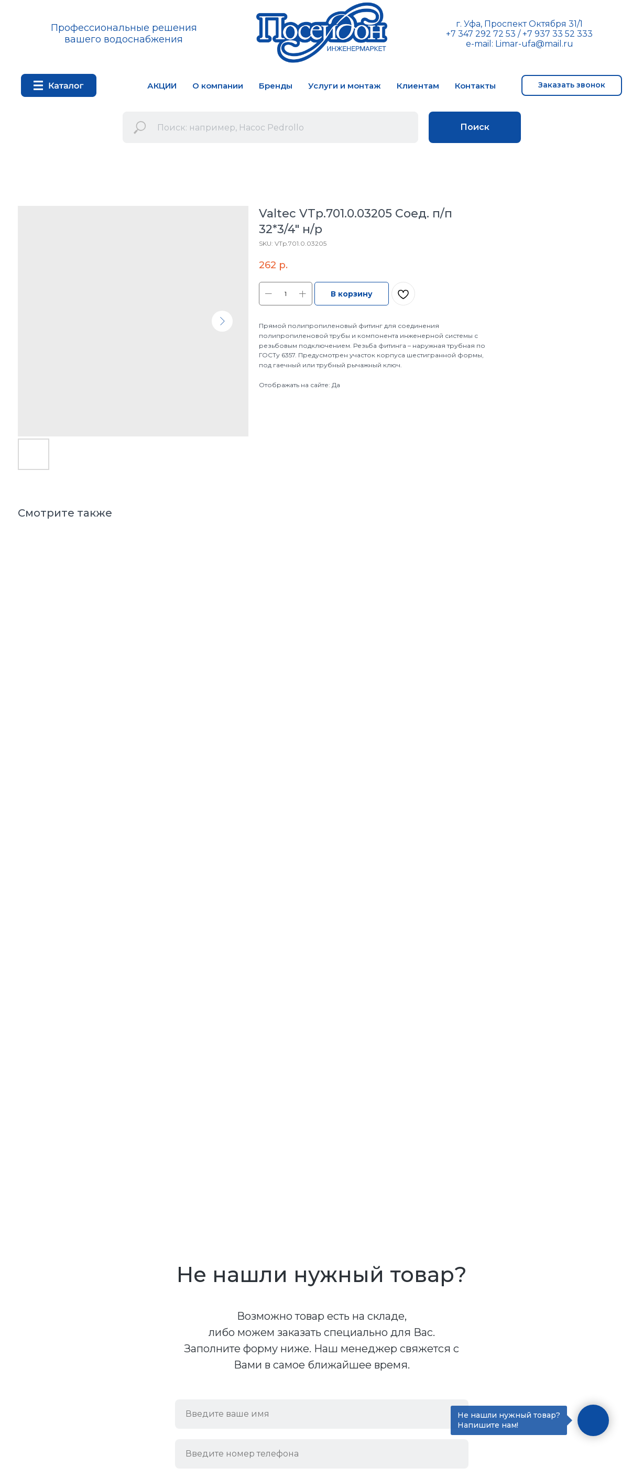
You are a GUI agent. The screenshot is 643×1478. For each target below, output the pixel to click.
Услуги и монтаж (344, 86)
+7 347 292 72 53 (481, 34)
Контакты (475, 86)
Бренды (275, 86)
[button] (571, 85)
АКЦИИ (162, 86)
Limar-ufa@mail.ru (534, 44)
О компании (217, 86)
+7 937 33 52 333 (557, 34)
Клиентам (418, 86)
